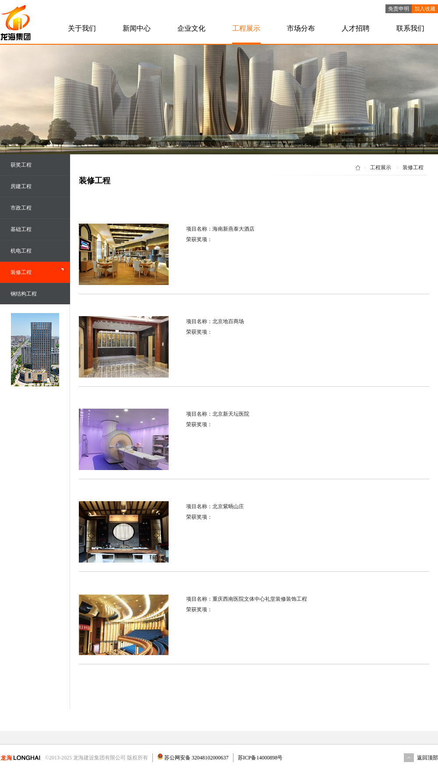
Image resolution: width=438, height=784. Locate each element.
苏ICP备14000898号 (260, 758)
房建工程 (21, 186)
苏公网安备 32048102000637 (196, 758)
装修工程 (21, 272)
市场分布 (301, 28)
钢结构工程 (24, 294)
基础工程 (21, 229)
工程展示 (246, 28)
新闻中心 (137, 28)
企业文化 (191, 28)
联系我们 (410, 28)
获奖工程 (21, 165)
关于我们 (82, 28)
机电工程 (21, 251)
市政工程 (21, 208)
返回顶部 (427, 758)
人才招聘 (356, 28)
